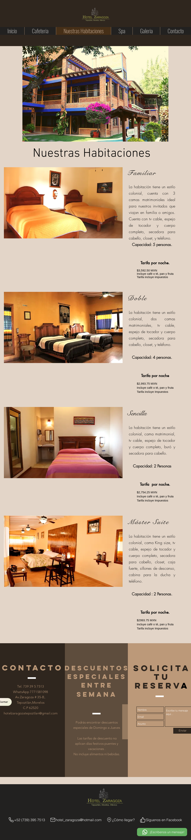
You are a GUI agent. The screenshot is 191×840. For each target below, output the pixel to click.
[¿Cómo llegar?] (120, 820)
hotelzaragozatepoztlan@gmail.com (31, 713)
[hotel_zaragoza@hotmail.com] (76, 820)
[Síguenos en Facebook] (161, 820)
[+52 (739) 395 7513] (26, 820)
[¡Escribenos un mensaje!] (162, 832)
